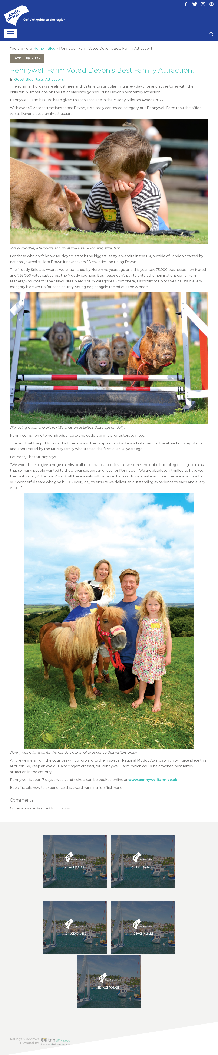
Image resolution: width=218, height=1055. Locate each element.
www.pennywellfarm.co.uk (152, 780)
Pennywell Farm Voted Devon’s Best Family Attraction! (102, 70)
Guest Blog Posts (29, 80)
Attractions (54, 80)
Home (38, 48)
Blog (51, 48)
